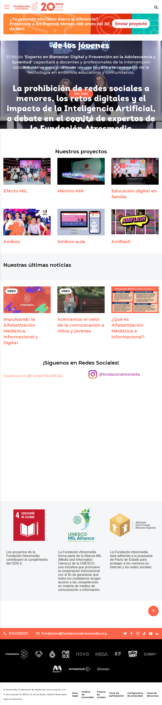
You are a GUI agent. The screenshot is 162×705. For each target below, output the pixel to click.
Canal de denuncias (153, 694)
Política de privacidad (88, 695)
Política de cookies (101, 695)
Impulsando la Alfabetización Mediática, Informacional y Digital (20, 331)
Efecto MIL (15, 190)
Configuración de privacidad (135, 694)
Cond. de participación (116, 694)
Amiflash (121, 241)
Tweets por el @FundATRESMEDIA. (33, 376)
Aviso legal (75, 694)
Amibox (11, 241)
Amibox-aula (71, 241)
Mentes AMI (70, 190)
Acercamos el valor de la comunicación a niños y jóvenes (80, 325)
